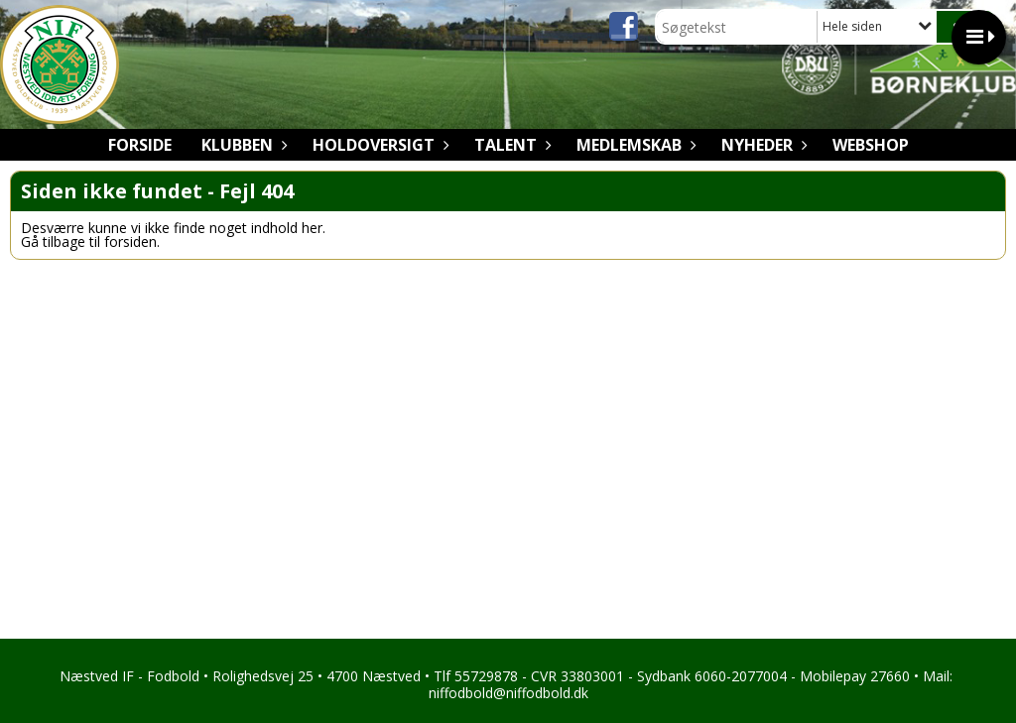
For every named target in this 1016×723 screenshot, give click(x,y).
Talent (510, 145)
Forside (140, 145)
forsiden (130, 241)
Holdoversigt (378, 145)
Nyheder (762, 145)
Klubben (242, 145)
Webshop (870, 145)
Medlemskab (634, 145)
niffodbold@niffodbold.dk (508, 692)
